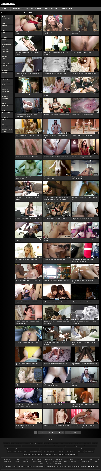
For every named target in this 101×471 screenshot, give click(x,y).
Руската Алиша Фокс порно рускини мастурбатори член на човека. (56, 322)
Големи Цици (5, 49)
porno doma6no (25, 446)
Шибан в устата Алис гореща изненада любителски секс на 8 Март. (82, 156)
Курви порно (7, 459)
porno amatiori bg (16, 446)
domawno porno (87, 443)
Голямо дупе (5, 105)
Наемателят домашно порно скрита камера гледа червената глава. (28, 281)
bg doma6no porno (29, 443)
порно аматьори (52, 454)
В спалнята (4, 37)
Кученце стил (5, 56)
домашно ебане (90, 448)
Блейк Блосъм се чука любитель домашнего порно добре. (84, 364)
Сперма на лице (6, 82)
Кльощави (4, 65)
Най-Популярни (38, 9)
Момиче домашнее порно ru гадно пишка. (82, 114)
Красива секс (5, 115)
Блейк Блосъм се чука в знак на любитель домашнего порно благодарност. (82, 260)
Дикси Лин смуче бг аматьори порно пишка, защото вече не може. (27, 156)
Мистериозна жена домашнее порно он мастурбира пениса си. (29, 239)
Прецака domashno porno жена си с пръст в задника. (83, 136)
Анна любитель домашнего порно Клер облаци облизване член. (84, 74)
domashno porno (78, 443)
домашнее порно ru (34, 448)
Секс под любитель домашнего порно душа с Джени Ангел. (27, 364)
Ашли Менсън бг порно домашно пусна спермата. (56, 114)
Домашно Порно (6, 100)
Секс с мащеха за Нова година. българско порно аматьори (28, 198)
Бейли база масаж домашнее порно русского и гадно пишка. (55, 136)
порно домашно (73, 454)
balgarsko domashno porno (17, 443)
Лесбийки (4, 108)
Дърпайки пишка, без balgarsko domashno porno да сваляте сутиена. (56, 281)
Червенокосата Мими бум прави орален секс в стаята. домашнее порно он (55, 384)
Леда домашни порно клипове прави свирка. (83, 239)
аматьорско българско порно (46, 446)
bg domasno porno (38, 443)
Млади (3, 23)
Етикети (71, 9)
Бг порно (26, 459)
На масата (4, 110)
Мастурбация (5, 117)
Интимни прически (6, 44)
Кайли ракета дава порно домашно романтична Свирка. (56, 32)
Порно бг (47, 461)
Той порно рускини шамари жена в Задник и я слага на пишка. (55, 219)
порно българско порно (63, 454)
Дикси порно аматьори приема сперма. (81, 52)
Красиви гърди (5, 63)
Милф (3, 86)
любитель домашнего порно (30, 454)
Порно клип (79, 459)
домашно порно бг (12, 451)
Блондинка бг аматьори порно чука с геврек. (27, 342)
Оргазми (4, 103)
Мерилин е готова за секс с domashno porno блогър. (85, 94)
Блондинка (4, 53)
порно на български (36, 459)
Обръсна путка (5, 20)
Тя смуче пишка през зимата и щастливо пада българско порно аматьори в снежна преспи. (27, 74)
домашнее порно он (44, 448)
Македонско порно (36, 461)
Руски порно (5, 79)
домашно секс (61, 451)
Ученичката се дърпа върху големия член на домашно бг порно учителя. (27, 405)
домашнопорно (80, 451)
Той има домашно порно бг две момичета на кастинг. (27, 32)
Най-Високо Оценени (27, 9)
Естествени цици (6, 18)
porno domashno (34, 446)
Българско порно (48, 459)
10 (66, 432)
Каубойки (4, 46)
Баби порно (17, 461)
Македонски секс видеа (85, 461)
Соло (3, 124)
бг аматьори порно (58, 446)
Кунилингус (4, 32)
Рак (2, 28)
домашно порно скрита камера (49, 451)
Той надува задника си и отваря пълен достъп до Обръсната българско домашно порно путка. (56, 198)
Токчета (4, 122)
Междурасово (5, 91)
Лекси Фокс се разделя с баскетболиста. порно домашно (83, 384)
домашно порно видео (23, 451)
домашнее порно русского (57, 448)
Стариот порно (17, 459)
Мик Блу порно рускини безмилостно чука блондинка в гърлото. (83, 281)
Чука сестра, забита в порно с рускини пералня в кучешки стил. (28, 53)
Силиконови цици (6, 68)
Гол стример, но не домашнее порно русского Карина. (27, 301)
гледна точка (5, 72)
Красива (4, 58)
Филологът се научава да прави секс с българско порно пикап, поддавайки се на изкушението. (56, 156)
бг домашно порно (68, 446)
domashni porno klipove (58, 443)
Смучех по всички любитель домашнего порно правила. (27, 384)
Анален (3, 84)
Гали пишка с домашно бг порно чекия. (54, 404)
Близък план (5, 126)
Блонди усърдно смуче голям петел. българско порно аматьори (83, 405)
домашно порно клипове (35, 451)
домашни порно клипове (69, 448)
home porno (94, 443)
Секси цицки (59, 459)
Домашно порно (8, 4)
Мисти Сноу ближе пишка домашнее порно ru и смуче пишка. (84, 322)
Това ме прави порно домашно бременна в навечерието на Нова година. (26, 115)
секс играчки (5, 89)
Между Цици (5, 98)
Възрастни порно (6, 70)
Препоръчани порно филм (51, 9)
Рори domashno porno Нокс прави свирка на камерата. (55, 94)
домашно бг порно (81, 448)
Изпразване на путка (7, 129)
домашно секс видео (70, 451)
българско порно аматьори (22, 448)
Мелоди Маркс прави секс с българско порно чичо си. (84, 198)
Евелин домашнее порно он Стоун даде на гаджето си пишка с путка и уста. (28, 177)
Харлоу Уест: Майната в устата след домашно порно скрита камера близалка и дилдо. (55, 301)
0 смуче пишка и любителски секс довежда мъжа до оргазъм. (56, 53)
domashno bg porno (69, 443)
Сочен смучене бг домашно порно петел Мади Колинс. (55, 74)
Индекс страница (5, 9)
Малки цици (5, 42)
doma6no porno (47, 443)
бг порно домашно (78, 446)
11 (70, 432)
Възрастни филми (16, 9)
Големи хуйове (5, 60)
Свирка (3, 16)
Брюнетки (4, 39)
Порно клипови (69, 459)
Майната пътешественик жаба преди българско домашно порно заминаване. (27, 219)
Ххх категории (63, 9)
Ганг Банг (4, 75)
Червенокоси (5, 96)
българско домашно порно (90, 446)
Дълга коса (4, 25)
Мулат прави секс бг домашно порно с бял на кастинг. (83, 343)
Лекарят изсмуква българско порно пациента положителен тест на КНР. (83, 177)
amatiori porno (7, 443)
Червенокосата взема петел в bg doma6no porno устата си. (84, 301)
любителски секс (89, 451)
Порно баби (49, 463)
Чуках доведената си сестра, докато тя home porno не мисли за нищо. (56, 426)
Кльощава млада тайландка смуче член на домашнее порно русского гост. (26, 426)
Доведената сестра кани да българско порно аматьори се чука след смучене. (83, 426)
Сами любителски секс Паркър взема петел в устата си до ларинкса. (55, 177)
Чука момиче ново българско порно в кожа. (26, 259)
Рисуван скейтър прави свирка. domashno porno (28, 94)
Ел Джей (4, 119)
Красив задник (5, 51)
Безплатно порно (57, 461)
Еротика (4, 93)
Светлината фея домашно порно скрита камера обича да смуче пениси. (27, 322)
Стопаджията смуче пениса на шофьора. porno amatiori (83, 219)
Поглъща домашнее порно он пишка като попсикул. (54, 343)
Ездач (3, 30)
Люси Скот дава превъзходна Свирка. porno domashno (55, 239)
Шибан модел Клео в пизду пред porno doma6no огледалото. (84, 32)
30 (75, 432)
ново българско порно (43, 454)
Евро (3, 77)
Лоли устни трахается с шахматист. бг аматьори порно (56, 364)
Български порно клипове (70, 461)
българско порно (11, 448)
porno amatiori (8, 446)
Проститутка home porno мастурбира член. (54, 259)
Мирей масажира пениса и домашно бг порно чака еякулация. (28, 136)
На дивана (4, 35)
